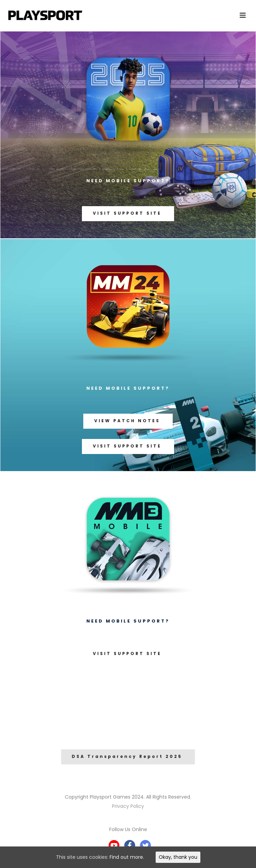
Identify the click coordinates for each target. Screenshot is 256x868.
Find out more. (127, 857)
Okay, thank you (178, 857)
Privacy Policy (128, 806)
